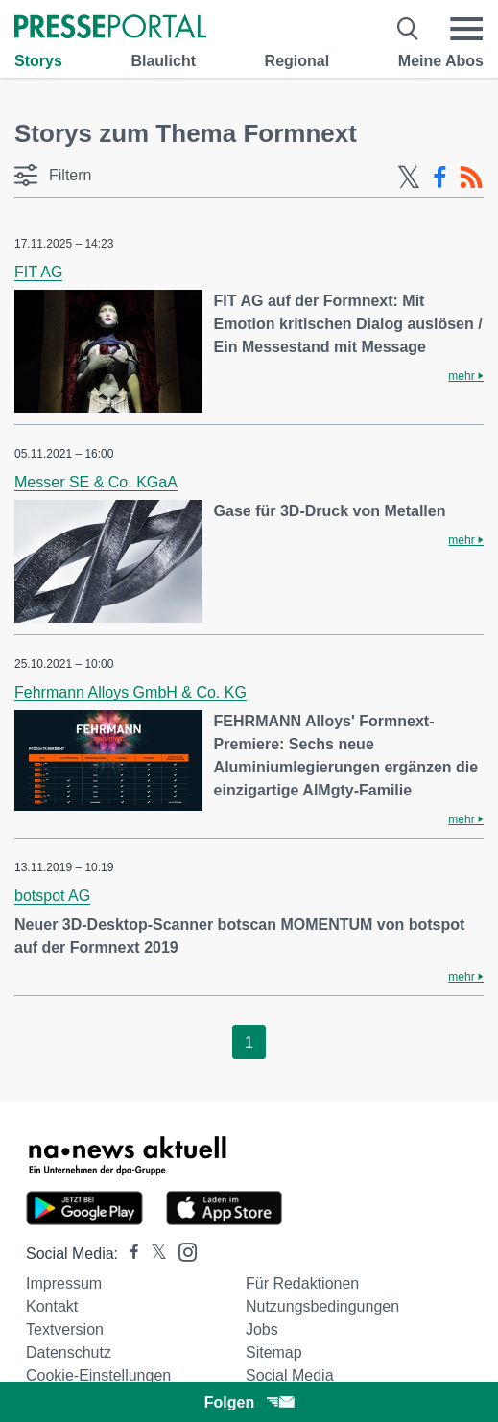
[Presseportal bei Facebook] (128, 1253)
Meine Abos (441, 61)
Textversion (65, 1329)
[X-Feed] (408, 177)
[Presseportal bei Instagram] (182, 1251)
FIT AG (38, 272)
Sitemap (274, 1352)
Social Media (290, 1375)
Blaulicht (163, 61)
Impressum (64, 1283)
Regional (297, 61)
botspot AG (52, 896)
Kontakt (52, 1306)
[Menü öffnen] (466, 28)
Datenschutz (68, 1352)
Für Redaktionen (302, 1283)
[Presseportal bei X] (153, 1253)
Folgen (249, 1402)
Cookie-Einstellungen (98, 1375)
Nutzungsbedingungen (322, 1306)
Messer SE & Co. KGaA (96, 482)
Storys (38, 61)
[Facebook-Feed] (440, 177)
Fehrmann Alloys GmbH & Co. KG (130, 692)
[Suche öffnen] (408, 28)
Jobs (262, 1329)
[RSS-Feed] (471, 177)
